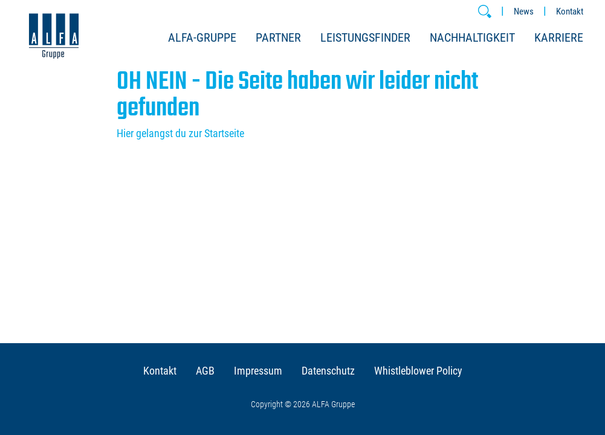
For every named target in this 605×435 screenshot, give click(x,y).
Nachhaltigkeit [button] (472, 37)
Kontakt (569, 11)
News (524, 11)
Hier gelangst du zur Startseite (180, 133)
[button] (484, 11)
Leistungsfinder (365, 37)
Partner (278, 37)
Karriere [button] (558, 37)
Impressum (258, 370)
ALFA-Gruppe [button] (202, 37)
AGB (205, 370)
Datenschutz (328, 370)
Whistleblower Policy (418, 370)
